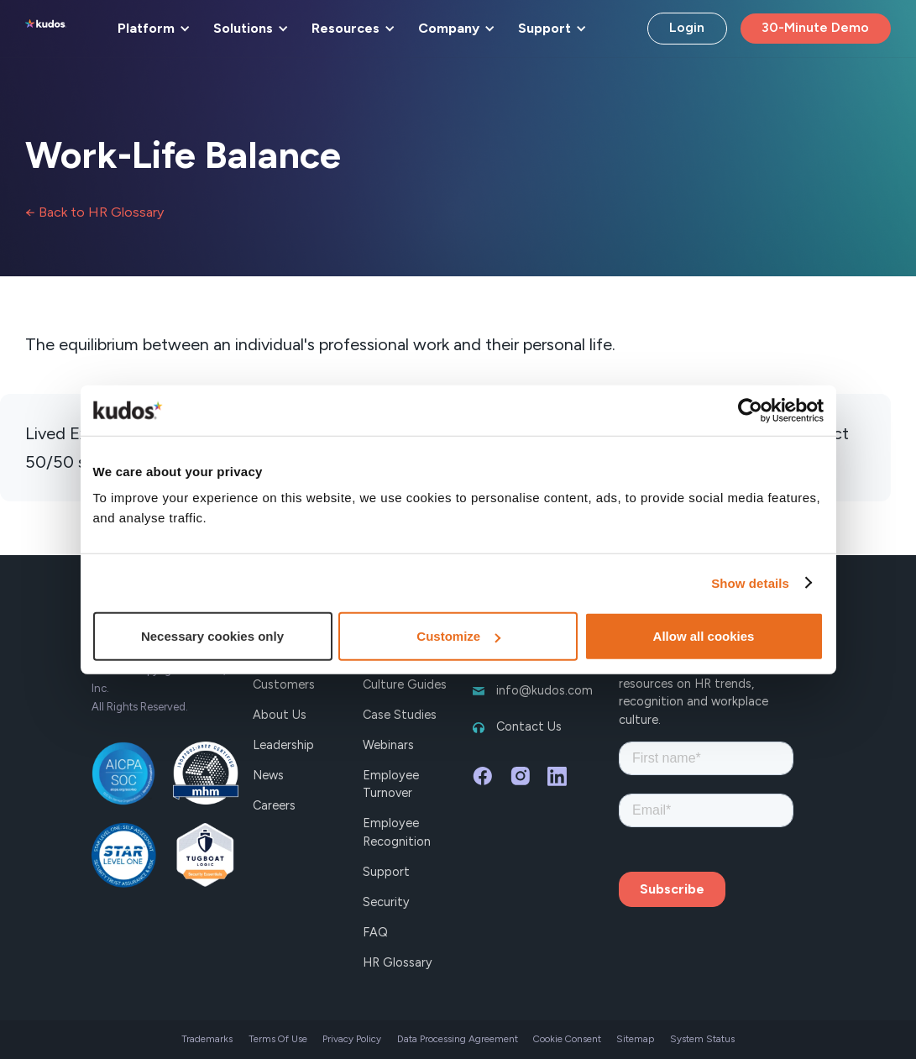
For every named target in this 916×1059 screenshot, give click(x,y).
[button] (151, 28)
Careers (274, 805)
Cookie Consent (567, 1039)
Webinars (388, 744)
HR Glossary (397, 962)
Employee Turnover (391, 784)
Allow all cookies (704, 636)
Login (686, 27)
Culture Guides (405, 684)
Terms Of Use (278, 1039)
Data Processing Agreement (457, 1039)
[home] (45, 29)
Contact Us (529, 726)
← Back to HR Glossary (94, 212)
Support (386, 871)
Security (386, 902)
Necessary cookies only (212, 636)
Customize (458, 636)
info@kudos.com (544, 690)
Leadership (283, 744)
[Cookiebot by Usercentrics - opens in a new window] (750, 409)
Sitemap (635, 1039)
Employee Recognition (397, 832)
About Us (279, 714)
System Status (702, 1039)
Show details (750, 582)
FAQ (375, 932)
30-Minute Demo (815, 27)
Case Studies (400, 714)
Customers (284, 684)
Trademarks (207, 1039)
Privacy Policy (351, 1039)
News (268, 775)
